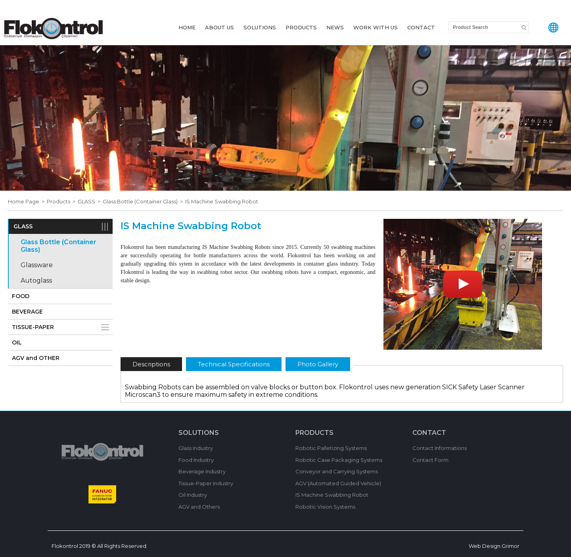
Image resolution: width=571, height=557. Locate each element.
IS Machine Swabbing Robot (221, 201)
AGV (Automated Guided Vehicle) (338, 483)
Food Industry (196, 460)
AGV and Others (199, 506)
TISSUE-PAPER (33, 327)
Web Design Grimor (494, 546)
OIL (17, 342)
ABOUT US (219, 27)
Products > (62, 201)
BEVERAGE (27, 311)
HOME (186, 27)
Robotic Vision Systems (325, 506)
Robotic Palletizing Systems (331, 448)
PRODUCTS (301, 27)
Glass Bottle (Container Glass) (58, 245)
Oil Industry (192, 495)
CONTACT (421, 27)
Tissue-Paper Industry (205, 483)
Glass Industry (195, 448)
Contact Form (430, 460)
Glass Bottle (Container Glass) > (144, 201)
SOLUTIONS (259, 27)
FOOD (20, 296)
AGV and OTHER (35, 358)
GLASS (23, 226)
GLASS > (90, 201)
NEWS (335, 27)
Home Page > (27, 201)
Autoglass (36, 280)
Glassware (37, 265)
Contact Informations (439, 448)
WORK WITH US (375, 27)
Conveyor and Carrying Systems (336, 471)
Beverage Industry (202, 471)
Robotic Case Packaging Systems (338, 460)
